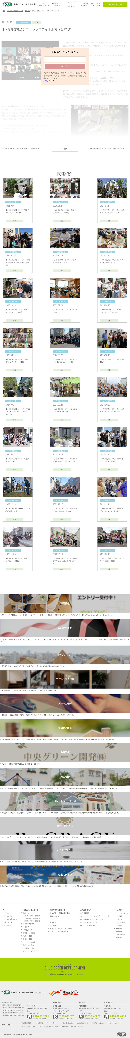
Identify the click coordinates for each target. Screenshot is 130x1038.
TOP (4, 910)
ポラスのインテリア (76, 1026)
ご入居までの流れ (29, 948)
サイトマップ (8, 925)
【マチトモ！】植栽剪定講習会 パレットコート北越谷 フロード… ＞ (108, 148)
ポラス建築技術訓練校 (82, 1023)
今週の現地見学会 (29, 924)
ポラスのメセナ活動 (61, 1026)
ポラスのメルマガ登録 (30, 951)
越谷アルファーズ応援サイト (60, 931)
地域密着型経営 (26, 1023)
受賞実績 (119, 925)
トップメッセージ (122, 913)
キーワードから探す (30, 942)
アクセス (119, 919)
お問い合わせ (115, 4)
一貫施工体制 (39, 1023)
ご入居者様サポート (87, 910)
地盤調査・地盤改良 (98, 1023)
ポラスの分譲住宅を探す (31, 910)
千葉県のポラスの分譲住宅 (32, 918)
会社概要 (119, 916)
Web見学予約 (27, 930)
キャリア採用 (120, 934)
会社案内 (119, 910)
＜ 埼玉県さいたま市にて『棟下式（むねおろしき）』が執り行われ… (21, 148)
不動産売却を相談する (57, 910)
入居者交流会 (84, 913)
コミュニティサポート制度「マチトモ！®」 (95, 916)
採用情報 (119, 928)
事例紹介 (53, 922)
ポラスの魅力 (8, 916)
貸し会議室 (54, 925)
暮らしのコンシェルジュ (88, 922)
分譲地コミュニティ (57, 916)
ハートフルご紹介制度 (87, 925)
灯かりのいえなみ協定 (28, 1026)
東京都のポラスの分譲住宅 (32, 921)
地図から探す (27, 936)
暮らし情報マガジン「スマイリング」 (93, 919)
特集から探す (27, 939)
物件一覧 (26, 913)
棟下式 (52, 919)
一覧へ (65, 149)
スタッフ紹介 (120, 922)
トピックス (7, 913)
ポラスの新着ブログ (10, 919)
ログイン (65, 66)
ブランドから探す (29, 933)
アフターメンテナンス (113, 1023)
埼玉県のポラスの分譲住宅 (32, 916)
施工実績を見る (28, 945)
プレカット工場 (50, 1023)
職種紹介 (119, 937)
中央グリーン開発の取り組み (60, 913)
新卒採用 (119, 931)
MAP (29, 1011)
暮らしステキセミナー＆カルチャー (62, 928)
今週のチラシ (27, 927)
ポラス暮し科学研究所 (65, 1023)
